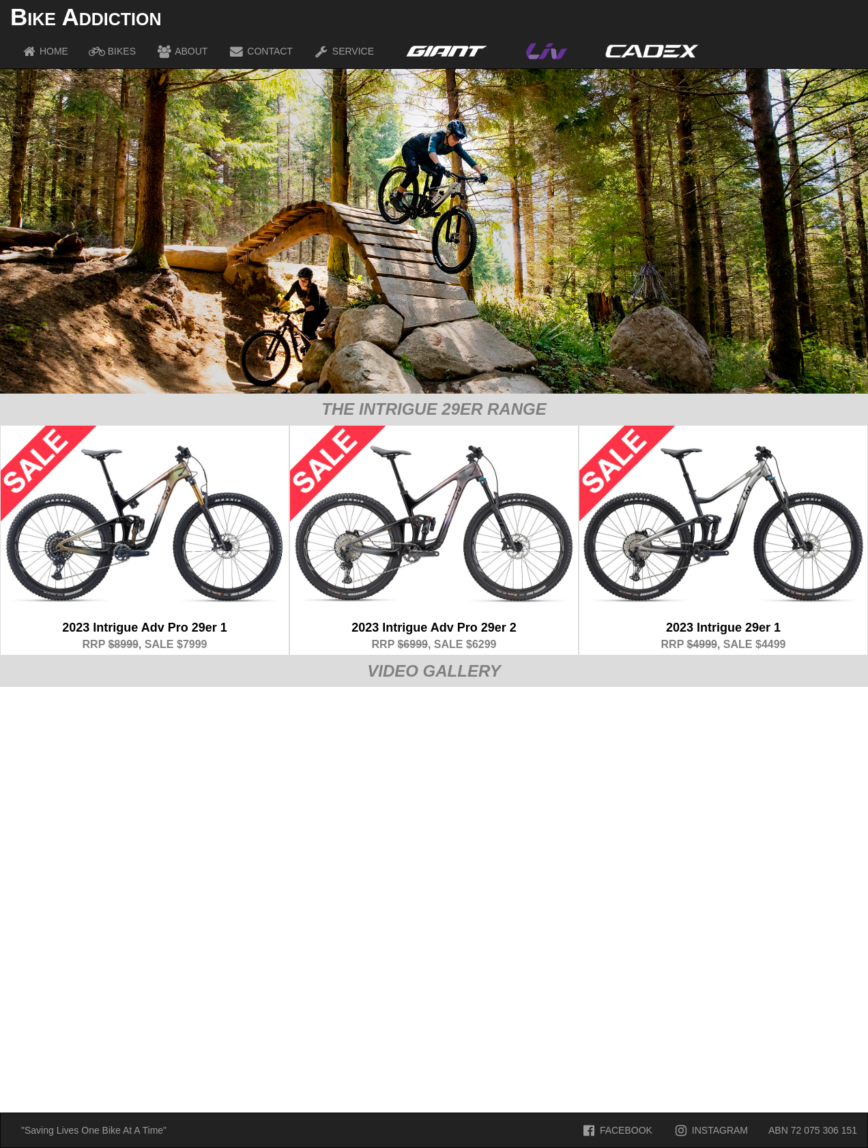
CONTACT (260, 51)
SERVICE (343, 51)
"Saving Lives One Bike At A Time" (94, 1130)
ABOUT (181, 51)
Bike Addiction (85, 16)
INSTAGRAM (710, 1130)
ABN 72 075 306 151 (812, 1130)
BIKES (112, 51)
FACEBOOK (616, 1130)
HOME (44, 51)
